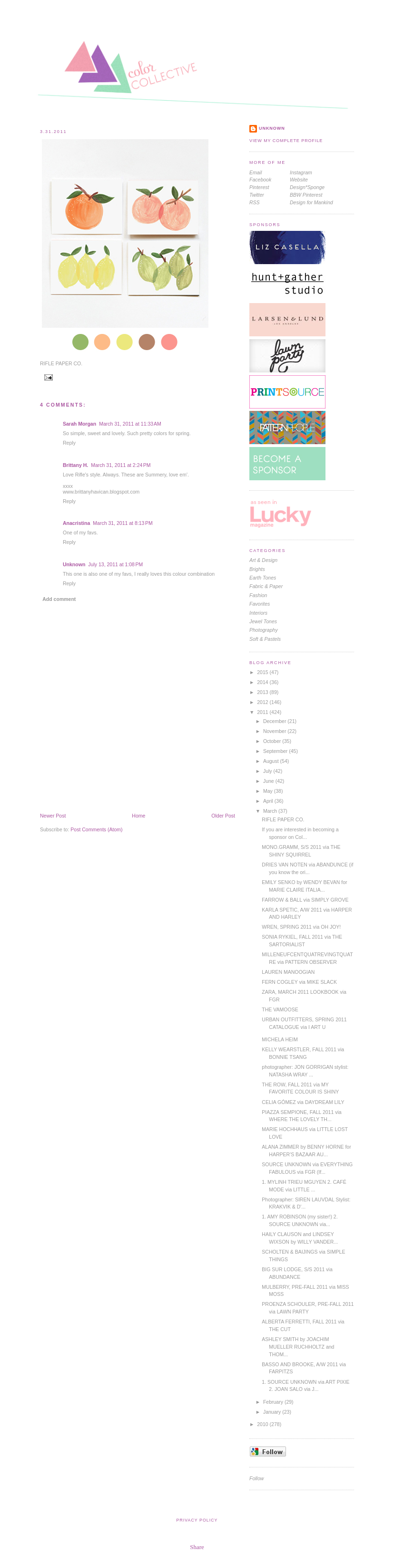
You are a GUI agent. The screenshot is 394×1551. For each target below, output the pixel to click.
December (275, 721)
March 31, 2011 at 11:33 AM (130, 424)
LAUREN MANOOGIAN (288, 972)
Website (299, 179)
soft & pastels (265, 639)
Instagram (301, 172)
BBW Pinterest (306, 195)
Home (138, 815)
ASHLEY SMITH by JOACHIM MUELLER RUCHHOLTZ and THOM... (298, 1346)
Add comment (59, 599)
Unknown (74, 564)
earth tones (262, 577)
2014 (263, 682)
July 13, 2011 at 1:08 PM (115, 564)
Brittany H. (75, 465)
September (276, 751)
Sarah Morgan (79, 424)
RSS (254, 202)
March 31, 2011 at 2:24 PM (120, 465)
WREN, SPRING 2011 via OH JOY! (301, 927)
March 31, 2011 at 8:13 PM (122, 523)
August (271, 761)
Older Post (223, 815)
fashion (258, 595)
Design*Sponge (307, 187)
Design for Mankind (311, 202)
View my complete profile (286, 140)
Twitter (256, 195)
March (270, 811)
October (272, 741)
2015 (263, 672)
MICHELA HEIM (279, 1039)
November (275, 731)
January (272, 1412)
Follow (256, 1478)
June (269, 781)
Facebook (260, 179)
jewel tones (263, 621)
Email (255, 172)
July (268, 771)
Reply (69, 443)
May (268, 791)
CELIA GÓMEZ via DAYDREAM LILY (303, 1102)
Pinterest (259, 187)
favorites (259, 604)
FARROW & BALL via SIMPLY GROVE (305, 900)
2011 (263, 712)
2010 (263, 1424)
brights (257, 569)
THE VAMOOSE (280, 1009)
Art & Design (263, 560)
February (274, 1402)
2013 (263, 692)
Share (197, 1547)
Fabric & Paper (266, 586)
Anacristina (76, 523)
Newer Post (53, 815)
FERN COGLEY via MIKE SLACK (299, 982)
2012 (263, 702)
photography (263, 630)
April (269, 801)
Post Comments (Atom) (96, 829)
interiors (258, 613)
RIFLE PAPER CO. (61, 363)
